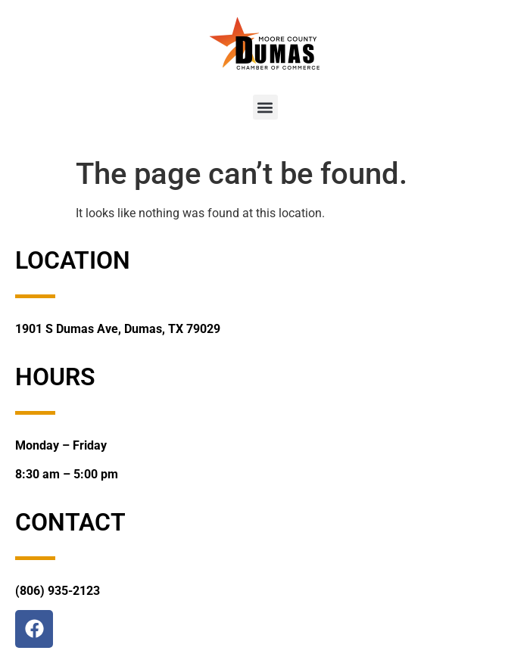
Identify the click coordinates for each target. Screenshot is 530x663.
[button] (265, 107)
